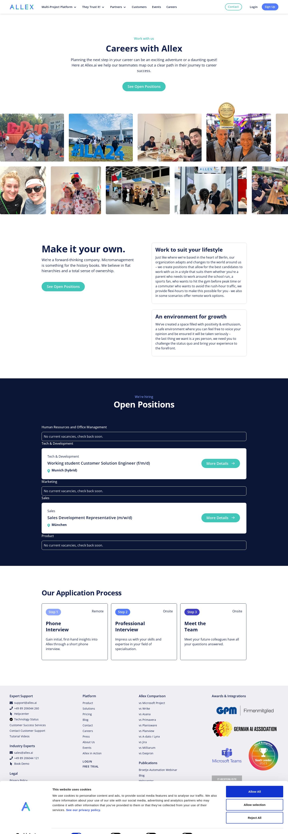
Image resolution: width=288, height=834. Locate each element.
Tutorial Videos (20, 736)
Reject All (254, 807)
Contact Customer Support (27, 731)
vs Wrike (144, 708)
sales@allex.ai (23, 753)
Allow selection (254, 794)
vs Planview (146, 731)
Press (86, 736)
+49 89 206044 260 (26, 708)
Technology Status (26, 719)
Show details (210, 826)
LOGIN (87, 761)
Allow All (254, 781)
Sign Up (270, 7)
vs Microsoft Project (152, 703)
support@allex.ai (25, 703)
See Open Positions (144, 86)
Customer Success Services (28, 725)
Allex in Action (92, 753)
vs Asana (145, 714)
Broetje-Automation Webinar (158, 770)
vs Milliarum (147, 748)
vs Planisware (148, 725)
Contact (233, 7)
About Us (89, 742)
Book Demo (21, 764)
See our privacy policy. (83, 800)
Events (87, 748)
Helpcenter (21, 714)
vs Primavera (147, 720)
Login (254, 7)
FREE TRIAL (91, 766)
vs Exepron (146, 753)
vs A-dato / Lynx (149, 736)
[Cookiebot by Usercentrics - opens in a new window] (25, 826)
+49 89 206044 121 (26, 758)
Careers (88, 731)
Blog (85, 720)
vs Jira (143, 742)
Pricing (87, 714)
